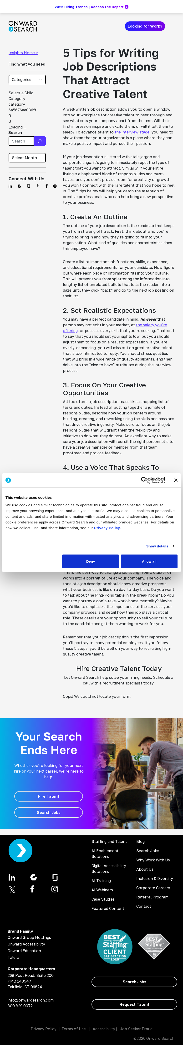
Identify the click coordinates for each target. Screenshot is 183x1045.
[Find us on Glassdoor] (28, 186)
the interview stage (132, 132)
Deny (90, 561)
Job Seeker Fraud (136, 1028)
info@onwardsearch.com (31, 1000)
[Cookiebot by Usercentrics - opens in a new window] (144, 480)
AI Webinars (102, 890)
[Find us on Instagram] (55, 186)
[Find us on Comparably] (19, 186)
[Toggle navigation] (171, 26)
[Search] (40, 141)
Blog (140, 841)
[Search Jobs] (48, 812)
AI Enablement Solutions (105, 853)
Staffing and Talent (109, 841)
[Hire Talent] (48, 796)
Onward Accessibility (26, 944)
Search (15, 132)
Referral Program (152, 897)
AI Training (101, 880)
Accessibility (104, 1028)
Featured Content (108, 908)
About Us (144, 869)
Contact (143, 906)
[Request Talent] (134, 1004)
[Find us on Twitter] (38, 186)
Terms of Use (73, 1028)
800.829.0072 (20, 1005)
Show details (157, 546)
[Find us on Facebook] (47, 186)
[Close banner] (176, 480)
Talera (13, 957)
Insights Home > (23, 52)
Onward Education (24, 950)
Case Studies (103, 899)
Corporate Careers (153, 887)
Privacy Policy (43, 1028)
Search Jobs (147, 850)
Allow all (149, 561)
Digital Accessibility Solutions (109, 868)
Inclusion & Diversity (154, 878)
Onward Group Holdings (29, 937)
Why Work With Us (153, 860)
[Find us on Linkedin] (10, 186)
